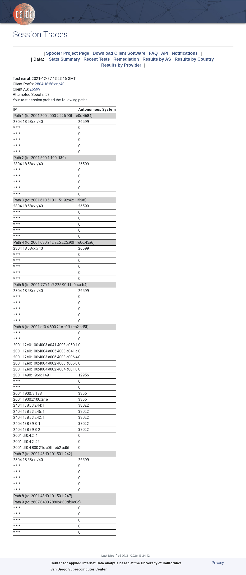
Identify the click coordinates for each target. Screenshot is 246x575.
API (164, 53)
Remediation (126, 59)
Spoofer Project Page (67, 53)
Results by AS (157, 59)
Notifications (185, 53)
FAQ (153, 53)
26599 (35, 89)
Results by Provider (121, 65)
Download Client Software (119, 53)
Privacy (218, 562)
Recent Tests (97, 59)
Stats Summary (64, 59)
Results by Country (194, 59)
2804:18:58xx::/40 (50, 84)
